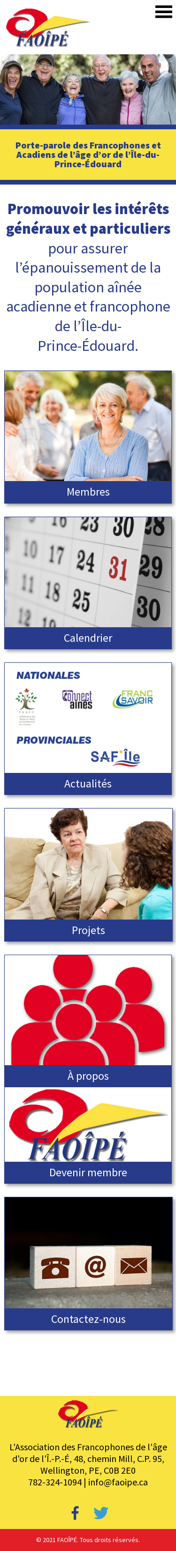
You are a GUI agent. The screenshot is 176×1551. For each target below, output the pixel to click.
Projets (88, 930)
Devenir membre (88, 1172)
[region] (88, 89)
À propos (88, 1076)
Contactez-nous (88, 1319)
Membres (88, 491)
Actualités (88, 783)
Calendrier (88, 638)
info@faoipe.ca (118, 1482)
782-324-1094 (55, 1482)
